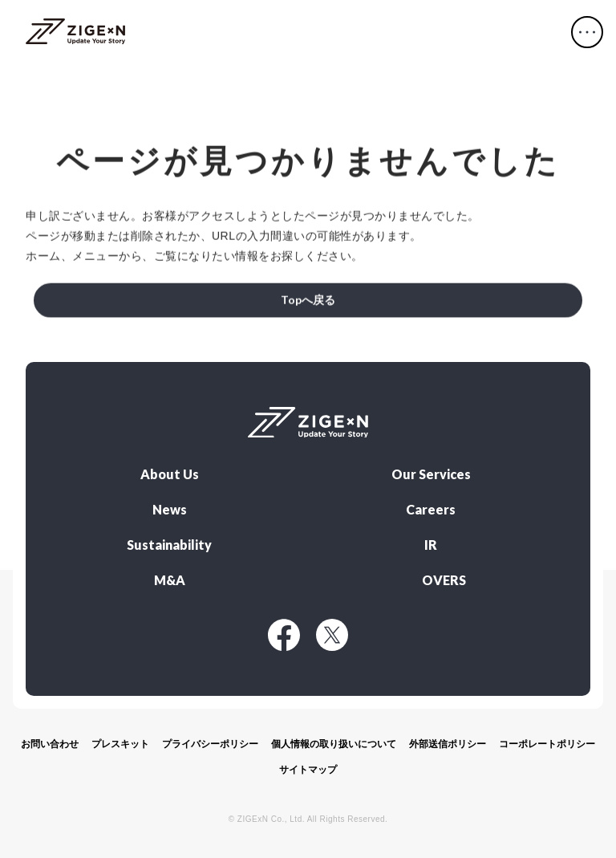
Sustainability (169, 545)
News (169, 509)
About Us (169, 474)
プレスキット (120, 744)
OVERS (444, 580)
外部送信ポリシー (447, 744)
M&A (169, 580)
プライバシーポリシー (210, 744)
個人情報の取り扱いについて (333, 744)
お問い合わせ (50, 744)
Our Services (431, 474)
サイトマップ (308, 770)
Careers (431, 509)
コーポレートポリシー (547, 744)
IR (430, 545)
